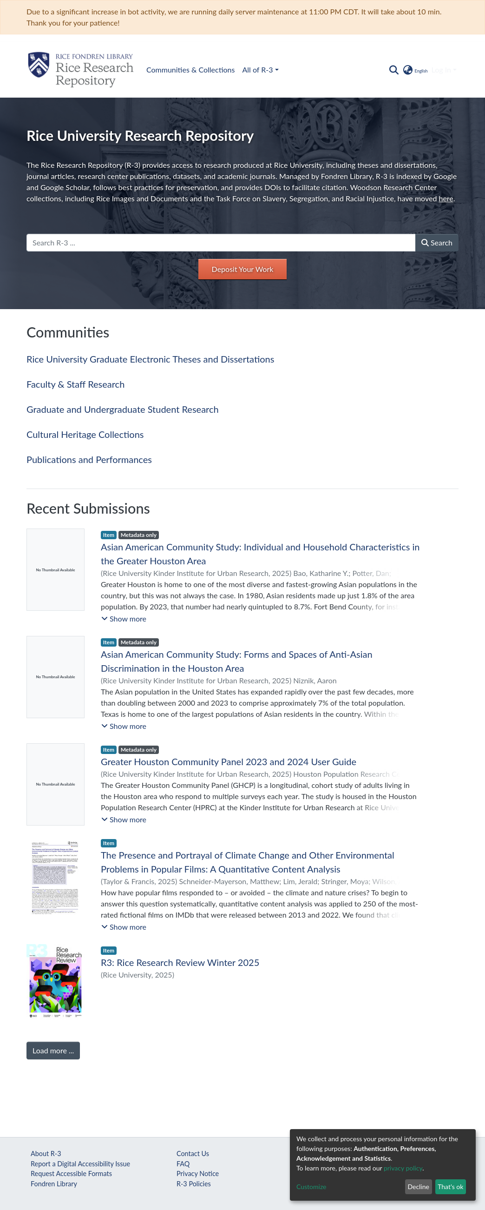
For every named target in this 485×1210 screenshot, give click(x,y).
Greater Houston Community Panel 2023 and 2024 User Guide (228, 761)
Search (436, 242)
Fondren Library (54, 1184)
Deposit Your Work (243, 268)
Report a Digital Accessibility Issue (80, 1164)
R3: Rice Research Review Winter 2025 (180, 962)
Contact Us (193, 1153)
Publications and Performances (89, 459)
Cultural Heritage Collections (85, 434)
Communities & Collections (190, 69)
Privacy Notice (198, 1173)
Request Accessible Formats (71, 1173)
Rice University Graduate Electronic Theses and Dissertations (150, 358)
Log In (441, 69)
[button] (414, 69)
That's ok (450, 1186)
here (446, 198)
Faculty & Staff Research (75, 384)
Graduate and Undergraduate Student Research (122, 409)
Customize (311, 1186)
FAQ (183, 1164)
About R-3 (46, 1153)
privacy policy (403, 1168)
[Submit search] (393, 70)
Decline (418, 1186)
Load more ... (53, 1050)
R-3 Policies (194, 1184)
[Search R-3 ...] (221, 242)
